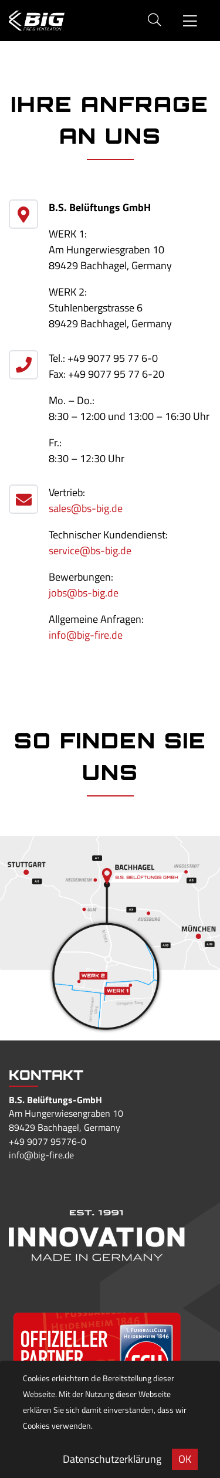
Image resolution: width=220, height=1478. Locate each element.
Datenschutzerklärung (112, 1459)
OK (184, 1459)
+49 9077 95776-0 (47, 1141)
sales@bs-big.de (86, 508)
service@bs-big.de (90, 550)
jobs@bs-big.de (84, 593)
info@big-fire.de (86, 635)
